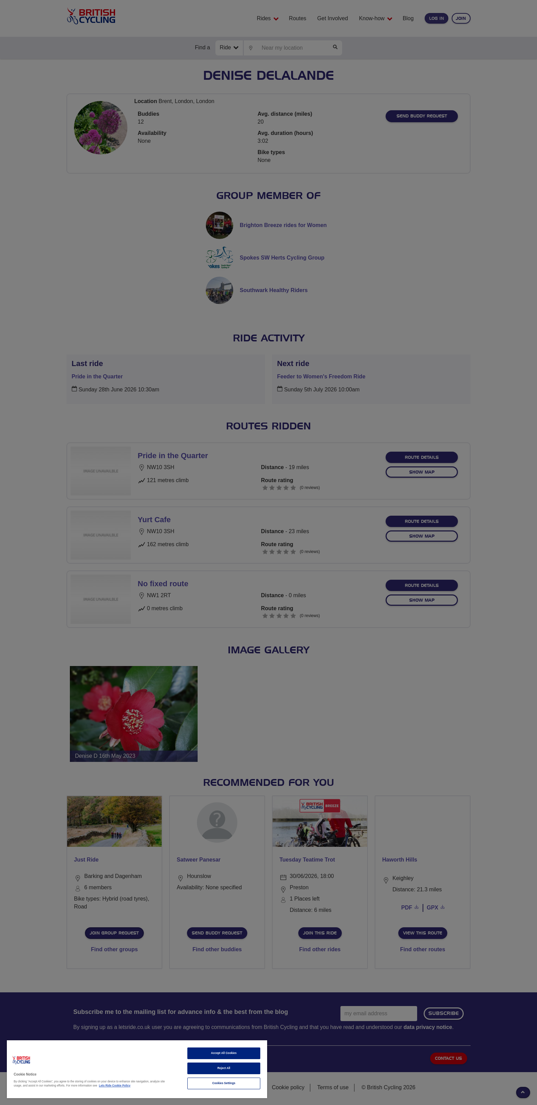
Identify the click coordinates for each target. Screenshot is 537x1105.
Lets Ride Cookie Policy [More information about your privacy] (114, 1085)
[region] (137, 1069)
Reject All (223, 1068)
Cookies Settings (223, 1083)
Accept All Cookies (224, 1053)
